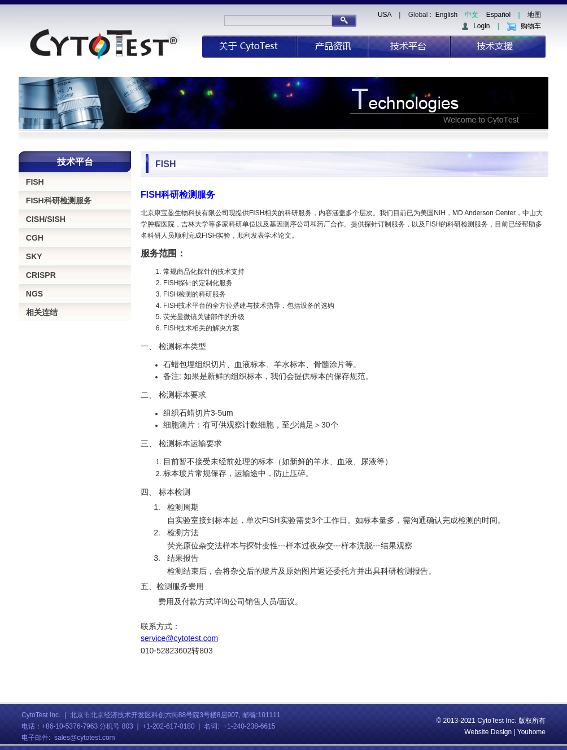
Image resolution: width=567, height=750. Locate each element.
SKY (34, 256)
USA (384, 15)
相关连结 (42, 312)
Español (498, 15)
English (446, 15)
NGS (34, 293)
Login (475, 26)
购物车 (524, 26)
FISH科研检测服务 (58, 200)
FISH (35, 181)
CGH (34, 237)
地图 (534, 15)
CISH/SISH (46, 219)
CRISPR (41, 275)
